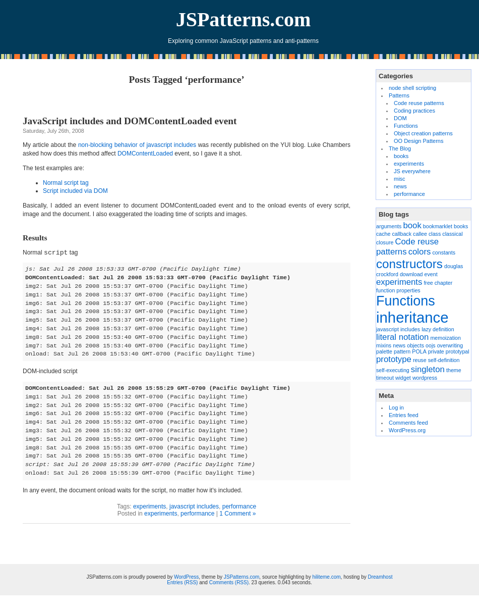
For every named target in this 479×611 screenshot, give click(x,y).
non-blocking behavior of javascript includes (137, 144)
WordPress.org (407, 430)
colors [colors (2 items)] (419, 252)
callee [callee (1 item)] (420, 234)
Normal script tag (66, 182)
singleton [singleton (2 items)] (428, 369)
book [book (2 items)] (412, 225)
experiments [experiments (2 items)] (399, 282)
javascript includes (194, 506)
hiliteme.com (326, 577)
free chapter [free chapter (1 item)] (438, 283)
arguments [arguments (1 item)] (388, 226)
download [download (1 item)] (411, 274)
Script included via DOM (75, 190)
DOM (400, 118)
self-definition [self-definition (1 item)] (444, 360)
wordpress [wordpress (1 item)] (424, 378)
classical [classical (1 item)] (452, 234)
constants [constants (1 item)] (443, 252)
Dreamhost (380, 577)
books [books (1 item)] (461, 226)
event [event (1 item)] (431, 274)
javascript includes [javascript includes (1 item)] (398, 329)
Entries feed (403, 415)
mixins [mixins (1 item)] (383, 345)
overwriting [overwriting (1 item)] (450, 345)
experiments (149, 506)
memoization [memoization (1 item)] (445, 338)
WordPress (186, 577)
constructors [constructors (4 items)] (409, 264)
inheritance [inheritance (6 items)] (412, 317)
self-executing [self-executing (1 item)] (392, 370)
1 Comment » (237, 513)
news (400, 186)
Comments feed (408, 423)
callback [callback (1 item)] (402, 234)
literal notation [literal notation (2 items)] (402, 337)
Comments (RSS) (229, 582)
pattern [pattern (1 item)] (402, 351)
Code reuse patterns (419, 103)
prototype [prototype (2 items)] (393, 359)
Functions (406, 126)
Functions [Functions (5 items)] (405, 301)
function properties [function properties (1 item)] (398, 290)
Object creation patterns (423, 133)
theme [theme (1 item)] (453, 370)
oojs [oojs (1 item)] (431, 345)
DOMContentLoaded (145, 153)
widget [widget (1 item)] (403, 378)
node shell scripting (412, 88)
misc (399, 179)
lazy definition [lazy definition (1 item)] (438, 329)
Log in (396, 407)
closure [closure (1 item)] (384, 242)
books (401, 156)
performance (239, 506)
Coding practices (414, 111)
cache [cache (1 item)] (383, 234)
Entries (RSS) (182, 582)
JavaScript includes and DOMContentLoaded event (129, 121)
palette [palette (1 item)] (384, 351)
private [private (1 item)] (436, 351)
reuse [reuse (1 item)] (420, 360)
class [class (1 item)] (435, 234)
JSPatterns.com (243, 19)
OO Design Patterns (418, 141)
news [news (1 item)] (399, 345)
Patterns (399, 95)
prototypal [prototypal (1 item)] (457, 351)
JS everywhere (412, 171)
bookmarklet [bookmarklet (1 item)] (437, 226)
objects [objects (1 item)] (415, 345)
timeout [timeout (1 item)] (385, 378)
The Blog (400, 148)
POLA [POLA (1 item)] (419, 351)
